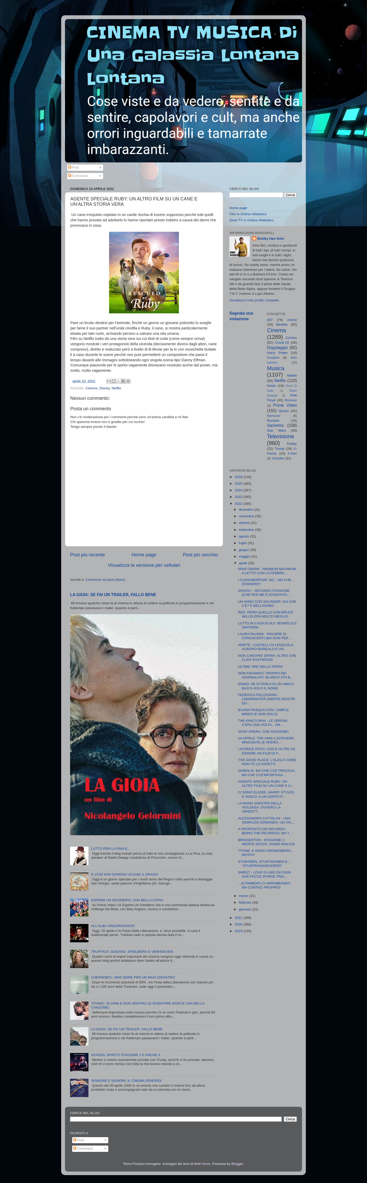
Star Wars (276, 430)
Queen (284, 411)
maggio (245, 556)
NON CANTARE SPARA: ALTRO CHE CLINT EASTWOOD (267, 658)
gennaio (245, 909)
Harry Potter (277, 353)
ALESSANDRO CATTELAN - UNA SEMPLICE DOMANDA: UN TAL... (266, 820)
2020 (239, 924)
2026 (239, 477)
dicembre (246, 509)
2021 (239, 918)
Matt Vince (202, 1164)
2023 (239, 497)
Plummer (290, 400)
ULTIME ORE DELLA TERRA (260, 666)
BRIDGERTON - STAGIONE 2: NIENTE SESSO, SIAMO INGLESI (266, 842)
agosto (244, 536)
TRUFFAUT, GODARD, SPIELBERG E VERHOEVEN (132, 952)
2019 (239, 931)
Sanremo (275, 425)
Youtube (278, 458)
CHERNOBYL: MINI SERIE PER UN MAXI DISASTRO (133, 977)
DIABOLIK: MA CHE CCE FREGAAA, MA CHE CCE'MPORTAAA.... (267, 773)
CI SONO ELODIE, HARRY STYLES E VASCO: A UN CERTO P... (266, 794)
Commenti (78, 176)
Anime (292, 320)
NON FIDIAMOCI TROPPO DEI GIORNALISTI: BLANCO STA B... (265, 675)
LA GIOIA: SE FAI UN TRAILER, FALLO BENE (113, 595)
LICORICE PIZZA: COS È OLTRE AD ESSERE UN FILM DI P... (266, 751)
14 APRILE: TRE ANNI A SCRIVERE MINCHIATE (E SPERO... (266, 740)
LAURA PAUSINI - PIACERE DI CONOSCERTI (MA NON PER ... (265, 636)
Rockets (273, 420)
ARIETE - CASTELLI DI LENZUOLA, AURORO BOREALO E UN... (266, 647)
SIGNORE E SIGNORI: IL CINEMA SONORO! (126, 1081)
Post (73, 167)
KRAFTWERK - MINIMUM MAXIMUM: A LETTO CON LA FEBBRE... (267, 571)
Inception (273, 357)
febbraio (245, 902)
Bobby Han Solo (270, 238)
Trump (279, 449)
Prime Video (285, 405)
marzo (244, 896)
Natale (292, 375)
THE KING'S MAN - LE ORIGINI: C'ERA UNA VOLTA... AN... (263, 723)
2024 (239, 490)
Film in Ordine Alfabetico (248, 214)
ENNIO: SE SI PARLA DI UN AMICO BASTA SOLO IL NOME (266, 686)
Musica (275, 368)
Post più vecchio (200, 554)
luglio (243, 543)
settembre (247, 530)
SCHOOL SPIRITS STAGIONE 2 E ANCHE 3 (125, 1055)
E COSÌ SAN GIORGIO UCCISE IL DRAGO (124, 874)
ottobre (245, 523)
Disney (104, 388)
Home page (144, 554)
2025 (239, 483)
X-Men (292, 453)
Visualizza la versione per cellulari (144, 565)
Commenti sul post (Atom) (105, 580)
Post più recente (87, 554)
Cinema (92, 388)
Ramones (273, 416)
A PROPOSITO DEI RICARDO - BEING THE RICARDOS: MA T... (265, 831)
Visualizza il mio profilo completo (254, 300)
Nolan (271, 386)
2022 (239, 504)
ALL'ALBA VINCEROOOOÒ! (113, 926)
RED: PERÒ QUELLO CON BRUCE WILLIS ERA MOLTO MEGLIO (266, 614)
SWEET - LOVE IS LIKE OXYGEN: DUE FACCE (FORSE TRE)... (265, 874)
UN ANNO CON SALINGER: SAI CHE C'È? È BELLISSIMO (267, 604)
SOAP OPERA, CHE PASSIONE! (263, 732)
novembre (247, 516)
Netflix (116, 388)
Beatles (282, 324)
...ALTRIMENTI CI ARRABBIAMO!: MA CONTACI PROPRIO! (264, 885)
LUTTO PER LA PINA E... (110, 849)
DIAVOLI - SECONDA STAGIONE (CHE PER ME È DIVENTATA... (264, 593)
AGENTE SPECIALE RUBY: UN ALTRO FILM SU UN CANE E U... (266, 784)
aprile (243, 563)
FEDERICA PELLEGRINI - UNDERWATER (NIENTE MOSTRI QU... (266, 699)
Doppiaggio (277, 347)
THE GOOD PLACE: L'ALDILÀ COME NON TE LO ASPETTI (267, 762)
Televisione (280, 436)
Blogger (237, 1164)
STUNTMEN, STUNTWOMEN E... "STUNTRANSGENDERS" (264, 864)
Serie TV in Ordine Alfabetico (251, 220)
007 (270, 320)
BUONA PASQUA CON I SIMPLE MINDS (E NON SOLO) (263, 712)
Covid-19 (282, 342)
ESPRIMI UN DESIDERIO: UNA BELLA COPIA (127, 900)
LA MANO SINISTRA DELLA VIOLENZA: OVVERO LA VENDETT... (260, 807)
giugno (244, 550)
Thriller (291, 444)
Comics (291, 338)
